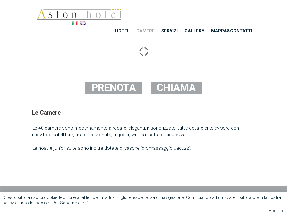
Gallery (194, 30)
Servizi (169, 30)
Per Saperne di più (70, 203)
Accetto (277, 210)
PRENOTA (114, 88)
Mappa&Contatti (231, 30)
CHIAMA (176, 88)
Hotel (122, 30)
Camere (145, 30)
